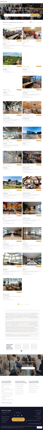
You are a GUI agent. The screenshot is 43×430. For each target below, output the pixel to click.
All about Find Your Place (5, 416)
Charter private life (5, 420)
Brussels (13, 334)
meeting (21, 317)
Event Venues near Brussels (19, 384)
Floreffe (28, 334)
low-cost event (26, 323)
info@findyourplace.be (37, 416)
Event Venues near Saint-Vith (34, 346)
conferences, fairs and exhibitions (22, 324)
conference (28, 317)
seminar (24, 317)
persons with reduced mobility (28, 326)
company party (8, 319)
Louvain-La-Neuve (17, 334)
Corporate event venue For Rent (34, 386)
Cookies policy (4, 422)
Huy (33, 334)
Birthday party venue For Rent (33, 388)
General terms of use (5, 418)
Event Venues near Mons (19, 393)
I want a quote (19, 66)
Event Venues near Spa (19, 388)
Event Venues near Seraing (34, 347)
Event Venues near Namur (19, 390)
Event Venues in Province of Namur (7, 394)
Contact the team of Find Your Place (18, 419)
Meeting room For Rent (32, 390)
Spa (36, 334)
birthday (18, 313)
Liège (35, 334)
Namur (31, 334)
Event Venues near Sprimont (34, 351)
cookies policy (21, 427)
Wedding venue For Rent (33, 384)
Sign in (28, 368)
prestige (21, 323)
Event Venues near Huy (26, 346)
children (21, 326)
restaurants (9, 324)
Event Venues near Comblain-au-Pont (18, 351)
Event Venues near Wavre (19, 392)
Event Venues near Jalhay (26, 347)
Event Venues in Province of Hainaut (7, 399)
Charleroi (25, 334)
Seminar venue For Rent (32, 392)
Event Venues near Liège (26, 351)
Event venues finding (7, 402)
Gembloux (22, 334)
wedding (14, 313)
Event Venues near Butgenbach (18, 347)
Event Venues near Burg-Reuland (18, 346)
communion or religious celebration (25, 313)
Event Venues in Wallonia (6, 388)
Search (35, 15)
